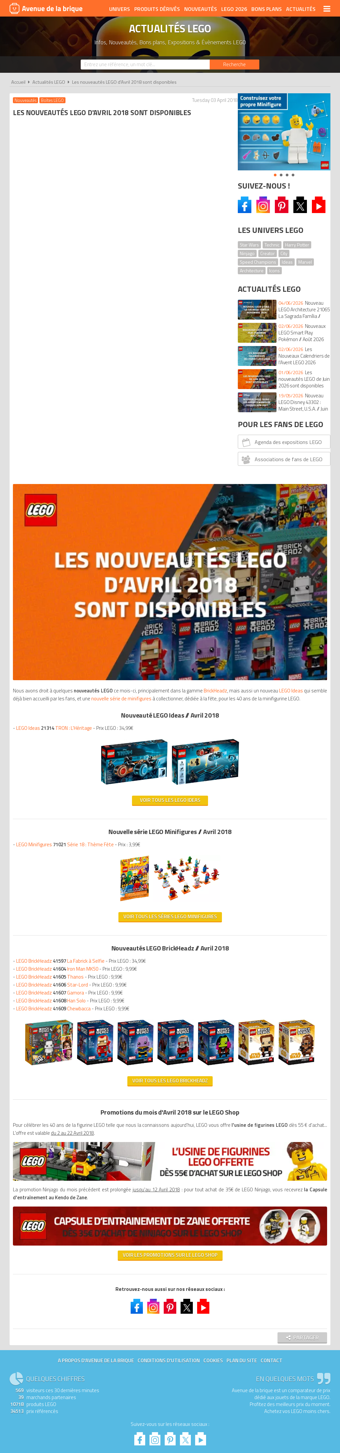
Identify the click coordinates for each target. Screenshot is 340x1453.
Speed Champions (258, 261)
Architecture (252, 270)
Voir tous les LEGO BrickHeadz (119, 715)
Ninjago (247, 253)
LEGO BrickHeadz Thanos (51, 557)
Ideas (287, 261)
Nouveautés (200, 9)
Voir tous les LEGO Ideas (119, 380)
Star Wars (249, 244)
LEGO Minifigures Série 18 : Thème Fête (66, 425)
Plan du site (242, 970)
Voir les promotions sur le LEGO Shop (119, 863)
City (283, 253)
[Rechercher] (234, 64)
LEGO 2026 (234, 9)
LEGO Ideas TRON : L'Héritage (56, 308)
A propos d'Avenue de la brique (96, 970)
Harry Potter (297, 244)
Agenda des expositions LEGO (281, 442)
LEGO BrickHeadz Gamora (52, 573)
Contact (271, 970)
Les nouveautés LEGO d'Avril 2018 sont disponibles (124, 82)
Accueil (18, 82)
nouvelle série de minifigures (45, 279)
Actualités (301, 9)
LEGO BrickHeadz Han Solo (52, 581)
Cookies (213, 970)
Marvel (305, 261)
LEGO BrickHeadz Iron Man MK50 (59, 549)
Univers (119, 9)
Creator (267, 253)
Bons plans (266, 9)
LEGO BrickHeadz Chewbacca (55, 589)
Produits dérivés (157, 9)
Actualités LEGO (48, 82)
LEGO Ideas (105, 271)
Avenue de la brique (46, 8)
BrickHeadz (26, 271)
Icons (274, 270)
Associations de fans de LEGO (281, 459)
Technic (272, 244)
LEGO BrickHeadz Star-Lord (54, 565)
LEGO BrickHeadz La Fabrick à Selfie (62, 541)
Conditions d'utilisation (169, 970)
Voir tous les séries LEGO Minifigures (119, 497)
